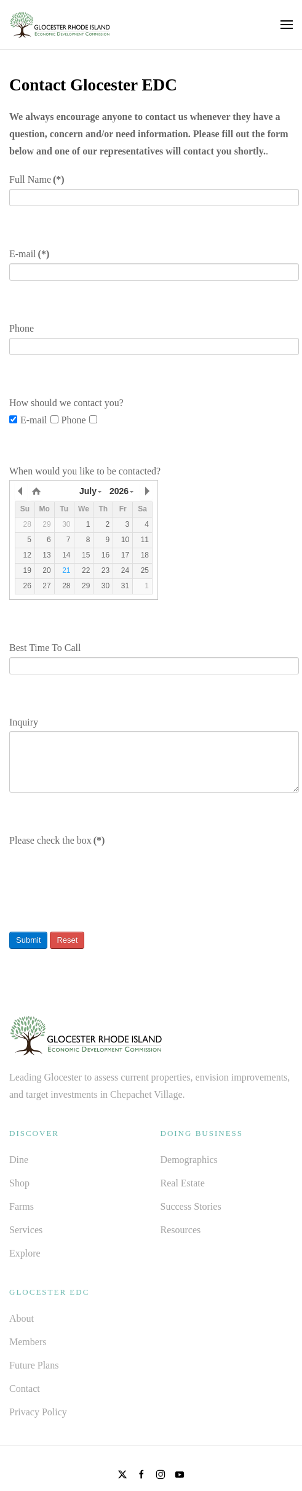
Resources (181, 1230)
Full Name (37, 179)
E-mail (29, 254)
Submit (28, 940)
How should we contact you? (66, 403)
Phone (21, 328)
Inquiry (23, 722)
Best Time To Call (45, 647)
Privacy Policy (38, 1412)
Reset (67, 940)
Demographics (189, 1159)
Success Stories (191, 1206)
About (21, 1318)
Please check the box (57, 840)
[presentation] (102, 873)
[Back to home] (60, 24)
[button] (286, 24)
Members (27, 1342)
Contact (24, 1388)
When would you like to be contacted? (85, 471)
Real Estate (183, 1183)
